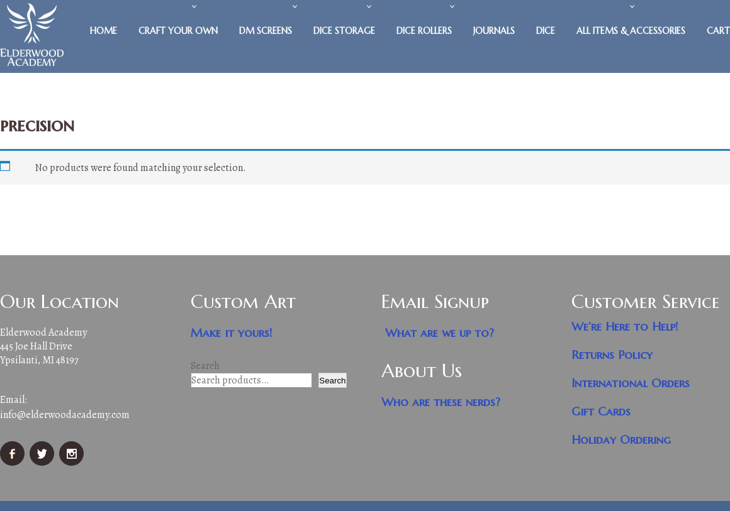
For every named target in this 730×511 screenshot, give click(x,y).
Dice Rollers (424, 30)
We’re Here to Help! (624, 326)
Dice (545, 30)
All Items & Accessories (630, 30)
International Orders (630, 383)
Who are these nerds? (440, 402)
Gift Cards (601, 411)
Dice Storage (344, 30)
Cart (718, 30)
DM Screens (265, 30)
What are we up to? (439, 333)
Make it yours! (231, 333)
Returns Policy (612, 355)
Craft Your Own (178, 30)
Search (205, 366)
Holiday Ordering (621, 439)
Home (103, 30)
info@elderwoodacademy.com (65, 415)
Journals (494, 30)
